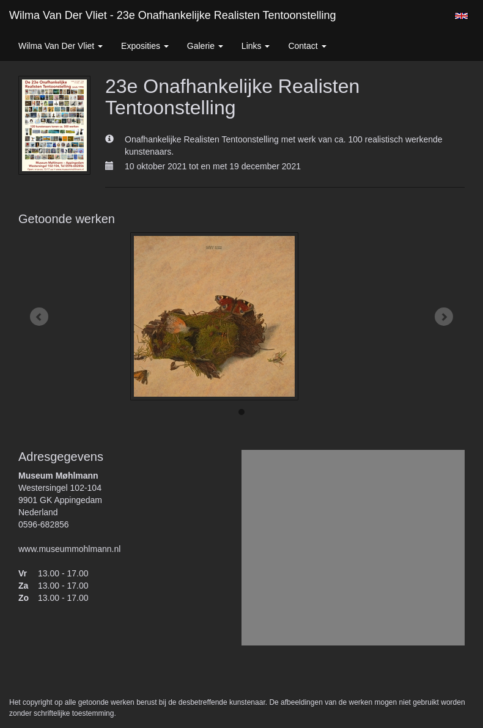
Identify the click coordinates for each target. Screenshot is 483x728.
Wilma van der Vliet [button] (60, 46)
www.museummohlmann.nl (69, 549)
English (461, 16)
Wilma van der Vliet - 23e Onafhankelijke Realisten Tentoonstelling (172, 15)
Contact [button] (307, 46)
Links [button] (256, 46)
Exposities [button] (145, 46)
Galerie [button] (205, 46)
